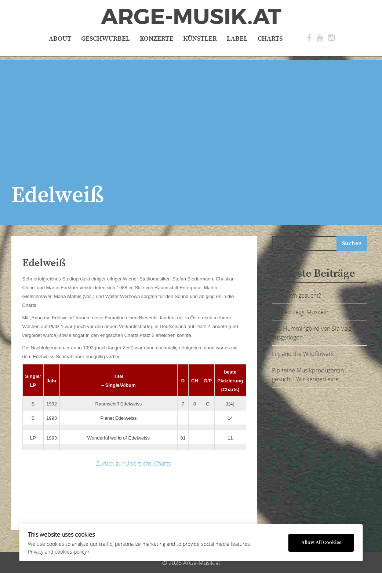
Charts (270, 38)
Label (237, 38)
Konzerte (156, 38)
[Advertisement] (191, 111)
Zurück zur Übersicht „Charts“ (134, 463)
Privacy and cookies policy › (59, 551)
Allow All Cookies (321, 543)
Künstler (200, 38)
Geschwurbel (105, 38)
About (60, 38)
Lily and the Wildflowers (303, 354)
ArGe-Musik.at (191, 17)
